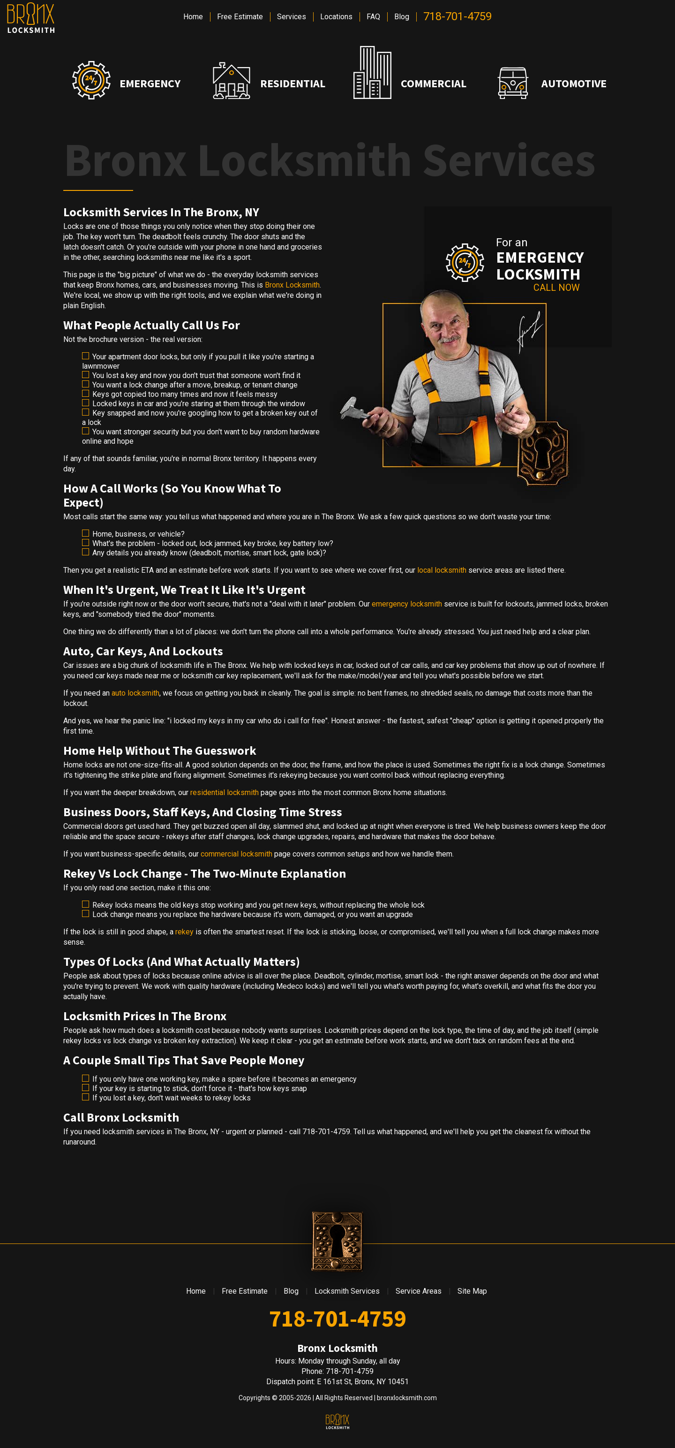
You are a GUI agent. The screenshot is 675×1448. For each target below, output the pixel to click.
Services (291, 16)
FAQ (373, 16)
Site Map (472, 1291)
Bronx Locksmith (292, 285)
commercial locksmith (236, 853)
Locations (336, 16)
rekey (184, 931)
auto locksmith (135, 693)
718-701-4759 (457, 16)
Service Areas (419, 1291)
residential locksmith (224, 792)
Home (193, 16)
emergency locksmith (407, 603)
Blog (401, 16)
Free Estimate (240, 16)
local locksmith (441, 570)
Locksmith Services (347, 1291)
